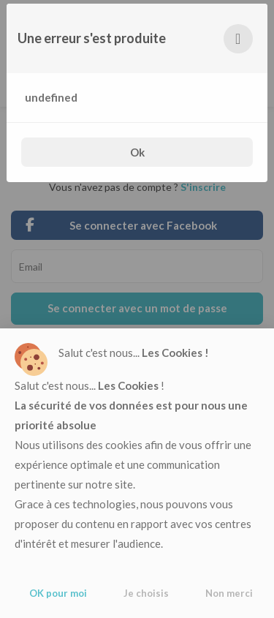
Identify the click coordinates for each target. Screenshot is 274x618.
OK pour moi (58, 593)
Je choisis (146, 593)
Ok (137, 152)
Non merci (229, 593)
